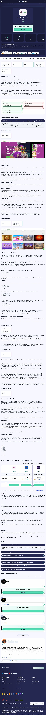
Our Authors (4, 681)
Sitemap (33, 685)
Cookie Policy (19, 688)
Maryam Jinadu (10, 640)
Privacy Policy (19, 686)
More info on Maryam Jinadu (6, 657)
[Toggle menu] (2, 1)
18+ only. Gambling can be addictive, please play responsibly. (33, 463)
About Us (3, 679)
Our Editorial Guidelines (6, 685)
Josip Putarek (10, 660)
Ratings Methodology (5, 686)
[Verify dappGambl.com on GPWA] (16, 700)
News (32, 686)
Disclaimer (18, 683)
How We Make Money (35, 681)
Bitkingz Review (4, 622)
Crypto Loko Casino (39, 490)
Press (32, 679)
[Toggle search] (45, 1)
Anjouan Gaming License (38, 482)
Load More (23, 635)
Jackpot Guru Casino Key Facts (19, 58)
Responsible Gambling (21, 679)
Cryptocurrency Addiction (21, 681)
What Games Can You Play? (30, 58)
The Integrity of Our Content (7, 683)
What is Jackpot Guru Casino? (8, 58)
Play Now (23, 29)
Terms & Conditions (20, 685)
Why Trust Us (34, 683)
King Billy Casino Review (5, 604)
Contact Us (4, 688)
